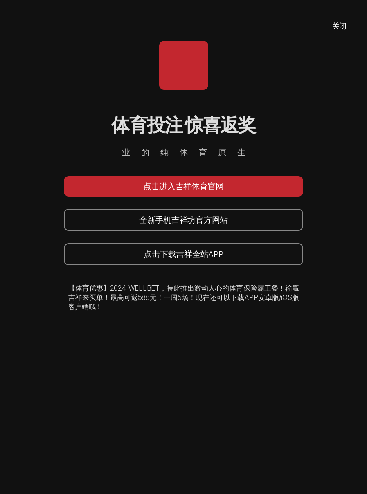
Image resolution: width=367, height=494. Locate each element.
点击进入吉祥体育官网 (183, 186)
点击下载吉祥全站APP (183, 254)
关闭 (339, 26)
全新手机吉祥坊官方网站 (183, 220)
